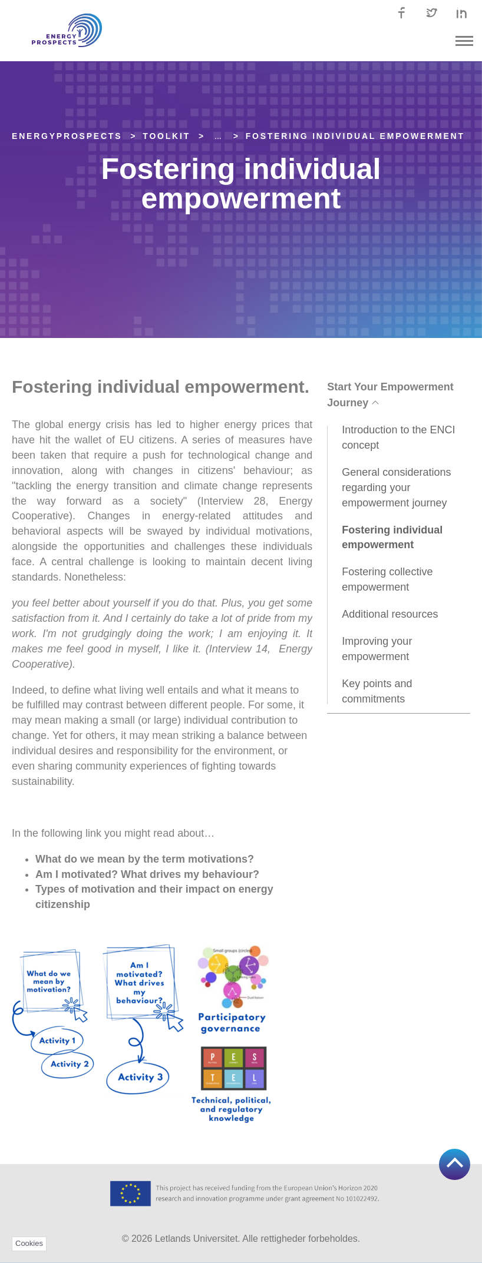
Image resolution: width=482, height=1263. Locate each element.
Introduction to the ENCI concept (398, 437)
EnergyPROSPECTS (67, 136)
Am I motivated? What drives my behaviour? (148, 874)
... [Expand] (218, 136)
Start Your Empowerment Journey (390, 395)
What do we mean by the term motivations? (146, 859)
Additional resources (390, 614)
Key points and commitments (377, 691)
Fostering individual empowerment (355, 136)
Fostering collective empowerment (387, 579)
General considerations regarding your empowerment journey (396, 487)
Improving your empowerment (377, 648)
